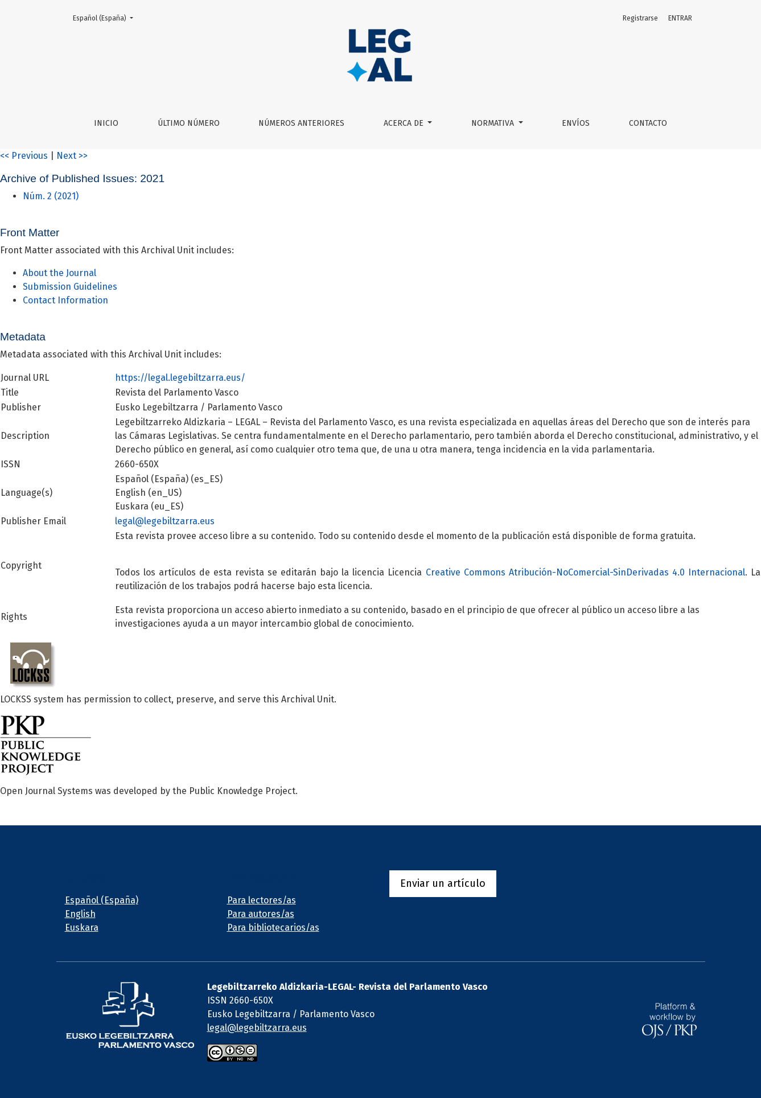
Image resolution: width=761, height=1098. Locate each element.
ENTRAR (680, 18)
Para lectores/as (261, 900)
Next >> (72, 155)
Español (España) (106, 17)
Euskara (81, 927)
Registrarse (640, 18)
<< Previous (24, 155)
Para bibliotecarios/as (273, 927)
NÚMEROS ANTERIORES (301, 123)
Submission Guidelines (70, 286)
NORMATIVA (493, 123)
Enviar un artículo (443, 883)
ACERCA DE (405, 123)
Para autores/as (260, 913)
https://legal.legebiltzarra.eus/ (180, 377)
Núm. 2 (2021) (51, 196)
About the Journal (59, 273)
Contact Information (65, 300)
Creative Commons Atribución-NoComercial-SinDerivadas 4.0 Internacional (585, 572)
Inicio (106, 123)
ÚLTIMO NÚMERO (189, 123)
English (80, 913)
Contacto (648, 123)
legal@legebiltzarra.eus (165, 521)
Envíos (576, 123)
